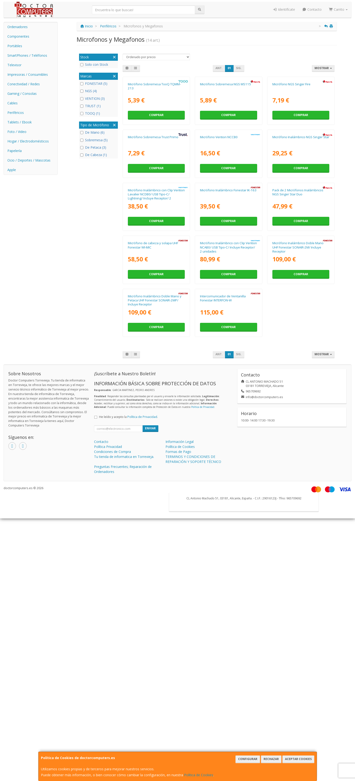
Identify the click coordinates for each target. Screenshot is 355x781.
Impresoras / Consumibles (27, 74)
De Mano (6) (92, 132)
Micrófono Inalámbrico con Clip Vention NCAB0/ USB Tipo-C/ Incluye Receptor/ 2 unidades (228, 457)
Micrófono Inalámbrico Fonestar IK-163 (228, 347)
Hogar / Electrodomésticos (28, 141)
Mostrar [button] (323, 68)
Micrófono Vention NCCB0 (219, 242)
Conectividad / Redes (23, 84)
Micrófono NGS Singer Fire (291, 136)
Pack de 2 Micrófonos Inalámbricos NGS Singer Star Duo (297, 349)
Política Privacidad (108, 709)
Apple (11, 169)
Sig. (239, 68)
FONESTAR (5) (93, 83)
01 (229, 68)
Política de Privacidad (202, 669)
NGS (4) (88, 91)
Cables (12, 103)
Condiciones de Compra (112, 714)
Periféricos (15, 112)
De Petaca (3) (93, 147)
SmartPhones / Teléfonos (27, 55)
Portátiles (14, 46)
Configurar (247, 759)
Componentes (18, 36)
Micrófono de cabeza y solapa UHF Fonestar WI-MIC (153, 455)
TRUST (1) (90, 106)
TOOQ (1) (90, 113)
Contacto (312, 9)
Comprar (156, 168)
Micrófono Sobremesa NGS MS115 (225, 136)
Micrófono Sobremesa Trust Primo (153, 242)
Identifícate (284, 9)
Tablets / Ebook (19, 122)
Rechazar (271, 759)
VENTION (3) (92, 98)
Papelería (14, 150)
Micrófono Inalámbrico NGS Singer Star (300, 242)
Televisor (14, 65)
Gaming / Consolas (22, 93)
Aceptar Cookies (298, 759)
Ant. (219, 68)
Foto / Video (16, 131)
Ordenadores (17, 27)
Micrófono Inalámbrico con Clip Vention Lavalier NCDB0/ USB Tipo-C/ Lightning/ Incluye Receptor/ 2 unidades (156, 353)
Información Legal (179, 704)
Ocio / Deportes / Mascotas (28, 160)
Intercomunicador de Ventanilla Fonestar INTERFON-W (223, 561)
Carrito (338, 9)
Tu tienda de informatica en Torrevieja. (124, 719)
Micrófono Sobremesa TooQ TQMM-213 (154, 138)
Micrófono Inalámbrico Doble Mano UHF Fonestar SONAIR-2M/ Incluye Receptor (298, 457)
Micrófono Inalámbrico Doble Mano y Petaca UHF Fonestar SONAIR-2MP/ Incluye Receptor (154, 563)
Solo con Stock (94, 64)
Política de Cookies (198, 775)
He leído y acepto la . (128, 679)
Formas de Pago (178, 714)
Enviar (150, 691)
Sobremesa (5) (94, 140)
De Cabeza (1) (93, 154)
